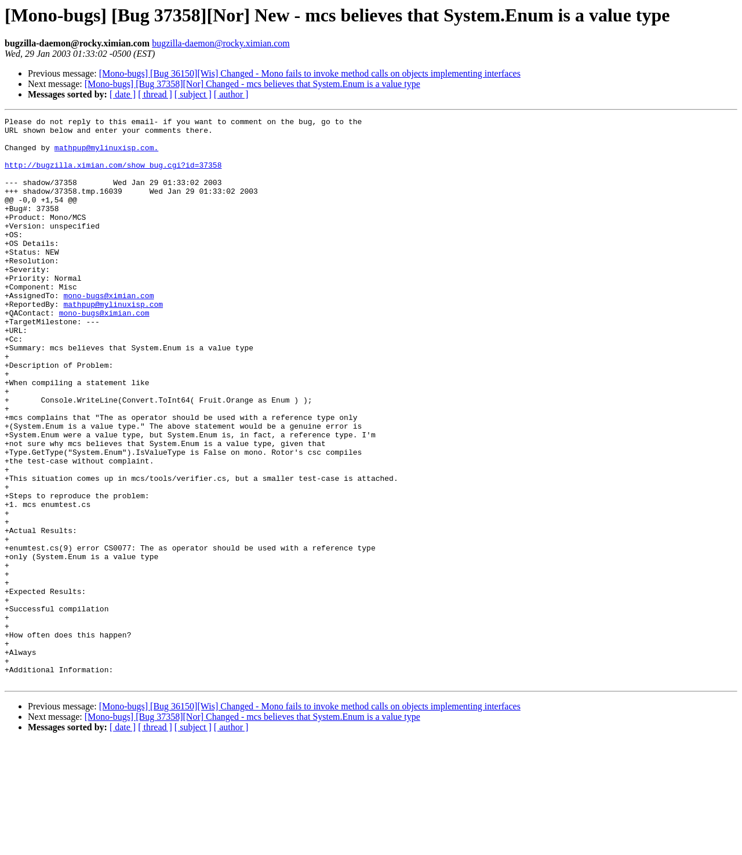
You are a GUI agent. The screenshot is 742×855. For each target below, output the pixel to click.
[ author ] (231, 94)
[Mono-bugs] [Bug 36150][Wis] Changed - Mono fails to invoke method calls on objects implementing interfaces (310, 73)
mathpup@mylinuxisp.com (113, 342)
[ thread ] (155, 94)
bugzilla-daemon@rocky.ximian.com (221, 43)
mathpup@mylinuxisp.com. (106, 154)
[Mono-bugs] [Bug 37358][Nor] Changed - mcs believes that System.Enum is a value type (252, 84)
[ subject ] (193, 94)
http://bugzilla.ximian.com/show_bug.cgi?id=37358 (113, 175)
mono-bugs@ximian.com (108, 332)
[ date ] (123, 94)
